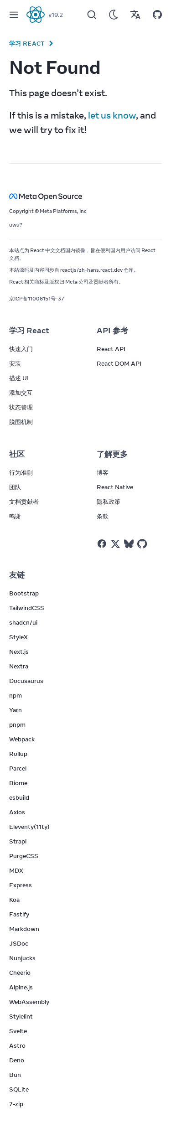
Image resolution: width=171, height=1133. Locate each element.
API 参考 (112, 331)
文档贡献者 (24, 501)
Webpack (22, 739)
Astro (17, 1045)
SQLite (19, 1089)
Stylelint (21, 1016)
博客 (103, 472)
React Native (115, 487)
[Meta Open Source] (85, 196)
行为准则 (21, 472)
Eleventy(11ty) (29, 826)
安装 (15, 363)
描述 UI (19, 378)
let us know (112, 115)
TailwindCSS (26, 607)
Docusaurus (26, 680)
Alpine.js (21, 987)
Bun (15, 1074)
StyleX (18, 637)
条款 (103, 516)
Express (20, 885)
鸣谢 (15, 516)
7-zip (16, 1103)
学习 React (27, 43)
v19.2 (55, 14)
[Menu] (14, 15)
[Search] (92, 15)
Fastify (19, 914)
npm (15, 695)
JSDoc (18, 943)
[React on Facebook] (102, 543)
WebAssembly (29, 1001)
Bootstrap (24, 593)
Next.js (19, 651)
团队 (15, 487)
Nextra (18, 666)
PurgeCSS (23, 855)
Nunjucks (22, 958)
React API (111, 348)
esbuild (19, 797)
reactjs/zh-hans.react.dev (91, 270)
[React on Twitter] (115, 544)
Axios (17, 812)
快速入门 (21, 348)
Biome (18, 782)
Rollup (18, 753)
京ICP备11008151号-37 (36, 298)
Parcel (17, 768)
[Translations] (135, 15)
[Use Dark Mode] (113, 15)
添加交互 (21, 392)
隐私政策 (108, 501)
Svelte (18, 1031)
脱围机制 (21, 421)
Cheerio (20, 972)
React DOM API (119, 363)
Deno (16, 1060)
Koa (14, 899)
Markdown (24, 928)
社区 (17, 454)
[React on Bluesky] (129, 543)
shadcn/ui (23, 622)
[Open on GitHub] (157, 15)
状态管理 (21, 407)
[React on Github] (143, 544)
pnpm (17, 724)
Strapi (17, 841)
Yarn (15, 710)
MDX (16, 870)
